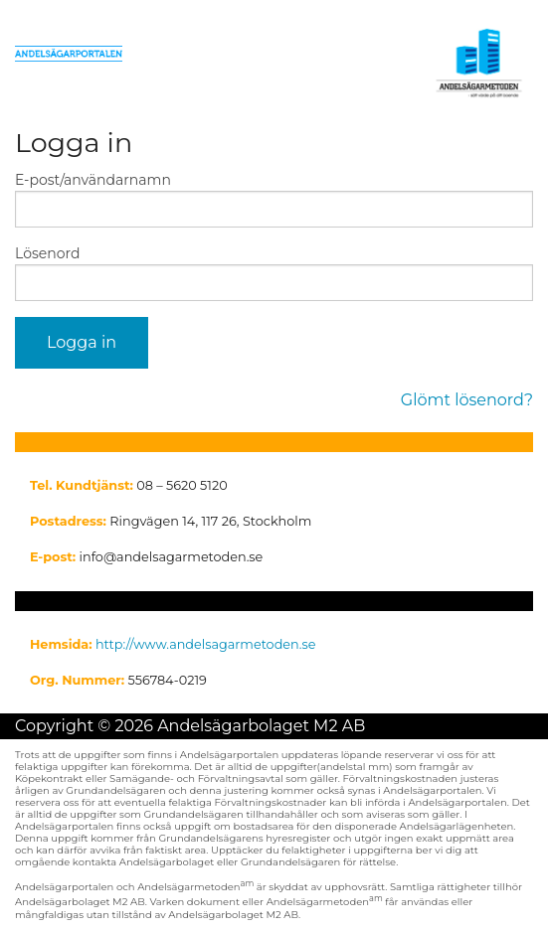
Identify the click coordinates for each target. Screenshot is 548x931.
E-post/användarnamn (93, 180)
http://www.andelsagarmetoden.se (205, 644)
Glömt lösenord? (467, 399)
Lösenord (47, 253)
